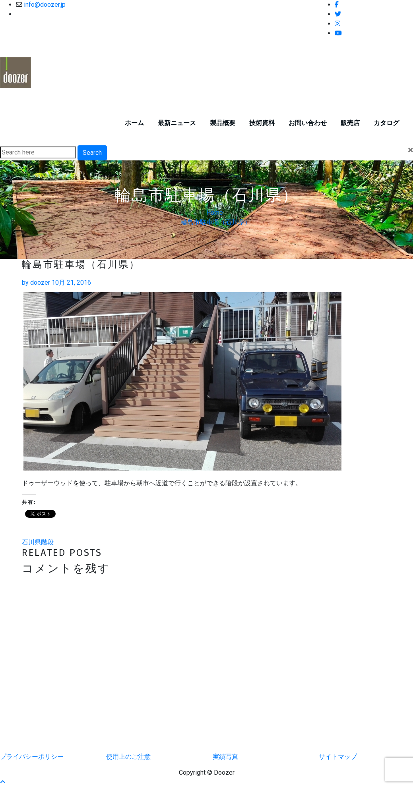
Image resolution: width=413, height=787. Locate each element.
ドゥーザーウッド (83, 59)
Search (92, 152)
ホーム (134, 123)
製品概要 (222, 123)
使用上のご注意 (128, 756)
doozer (36, 282)
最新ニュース (177, 123)
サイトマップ (338, 756)
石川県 (31, 542)
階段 (47, 542)
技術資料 (262, 123)
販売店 (350, 123)
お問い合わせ (308, 123)
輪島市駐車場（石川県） (216, 222)
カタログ (386, 123)
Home (214, 212)
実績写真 (225, 756)
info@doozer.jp (45, 4)
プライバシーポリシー (32, 756)
